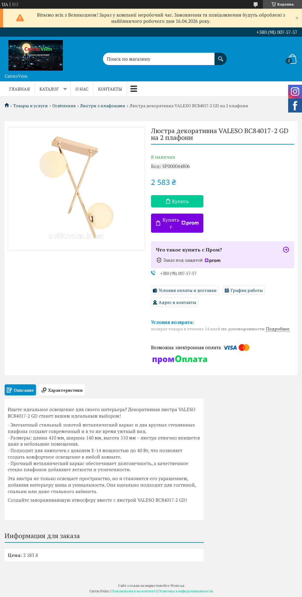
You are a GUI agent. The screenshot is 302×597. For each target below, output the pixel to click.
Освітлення (64, 105)
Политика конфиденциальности (185, 591)
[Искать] (220, 56)
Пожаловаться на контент (134, 591)
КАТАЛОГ (49, 89)
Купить (180, 201)
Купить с (180, 223)
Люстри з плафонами (102, 105)
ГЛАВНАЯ (19, 89)
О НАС (82, 89)
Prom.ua (177, 585)
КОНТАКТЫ (110, 89)
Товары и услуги (30, 105)
